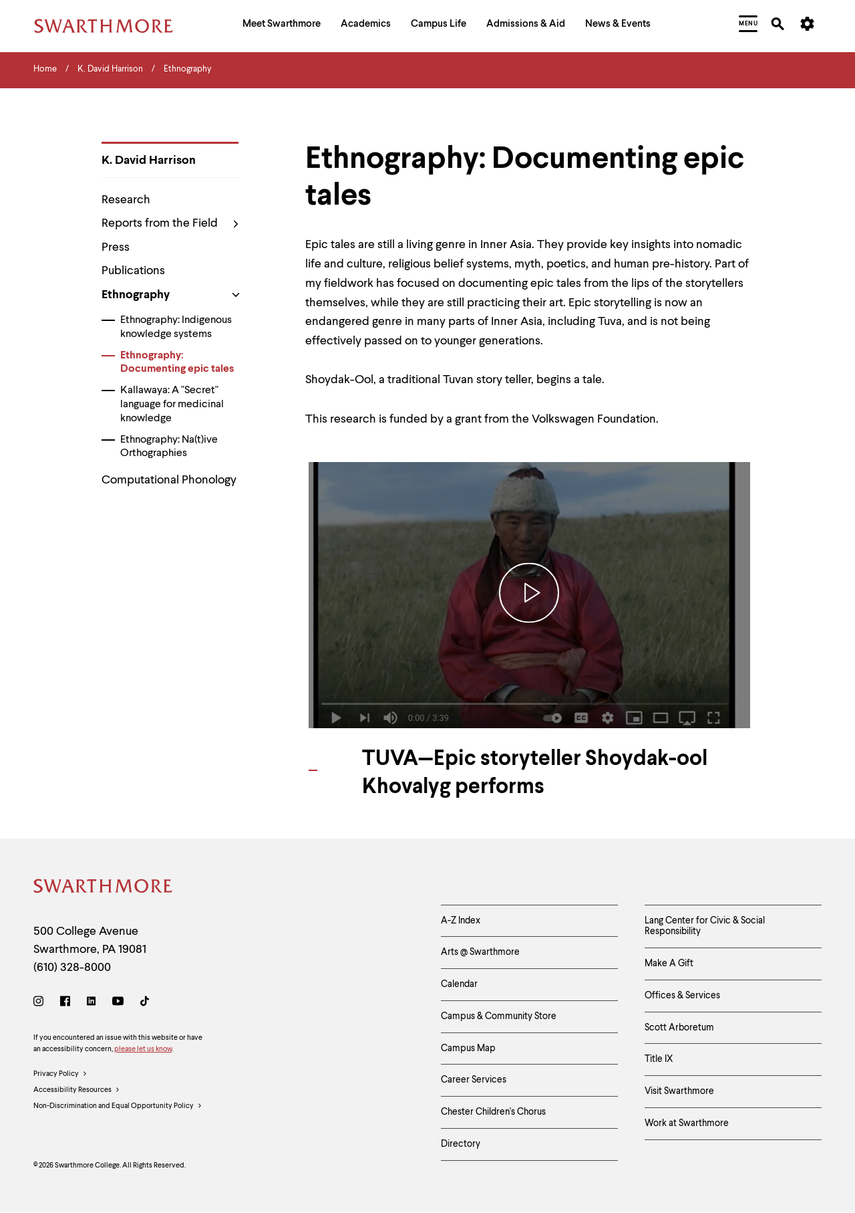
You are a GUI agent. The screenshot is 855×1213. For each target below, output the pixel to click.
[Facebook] (65, 1003)
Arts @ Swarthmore (480, 952)
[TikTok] (144, 1003)
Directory (460, 1144)
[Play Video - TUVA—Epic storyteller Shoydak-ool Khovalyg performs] (530, 595)
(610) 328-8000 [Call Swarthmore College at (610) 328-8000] (72, 968)
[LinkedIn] (91, 1003)
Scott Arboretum (679, 1027)
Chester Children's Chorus (493, 1112)
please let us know (143, 1049)
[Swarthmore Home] (103, 888)
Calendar (459, 984)
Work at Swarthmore (687, 1123)
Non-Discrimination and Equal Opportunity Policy (117, 1107)
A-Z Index (460, 920)
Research (126, 200)
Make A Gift (669, 963)
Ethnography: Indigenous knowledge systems (176, 327)
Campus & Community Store (498, 1016)
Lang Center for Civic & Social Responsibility (705, 926)
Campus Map (468, 1048)
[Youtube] (118, 1003)
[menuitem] (281, 25)
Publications (133, 271)
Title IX (659, 1059)
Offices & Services (682, 995)
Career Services (473, 1080)
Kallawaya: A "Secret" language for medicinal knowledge (172, 404)
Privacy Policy (60, 1075)
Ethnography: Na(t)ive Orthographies (169, 447)
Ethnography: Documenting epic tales (177, 362)
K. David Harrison (149, 160)
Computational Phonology (169, 480)
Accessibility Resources (76, 1091)
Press (116, 247)
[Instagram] (41, 1003)
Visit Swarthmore (679, 1091)
